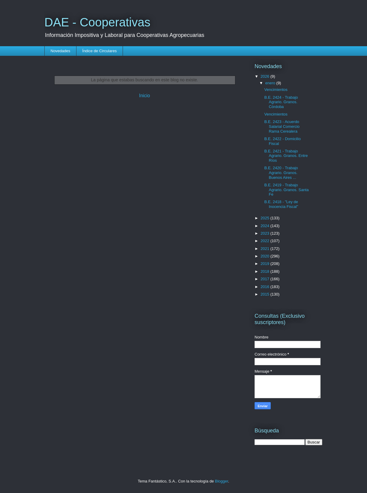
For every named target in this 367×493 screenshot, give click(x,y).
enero (270, 83)
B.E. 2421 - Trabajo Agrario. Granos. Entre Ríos (286, 156)
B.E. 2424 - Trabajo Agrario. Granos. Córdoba (281, 102)
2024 (265, 226)
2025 (265, 218)
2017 (265, 279)
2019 (265, 263)
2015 (265, 294)
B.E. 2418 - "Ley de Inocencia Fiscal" (281, 204)
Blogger (221, 481)
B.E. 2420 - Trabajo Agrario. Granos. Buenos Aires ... (281, 172)
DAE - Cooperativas (97, 22)
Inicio (144, 95)
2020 (265, 256)
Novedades (60, 51)
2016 (265, 286)
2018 (265, 271)
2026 (265, 76)
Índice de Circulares (99, 51)
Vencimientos (275, 89)
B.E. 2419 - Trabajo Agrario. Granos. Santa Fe (286, 190)
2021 (265, 248)
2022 (265, 241)
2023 (265, 233)
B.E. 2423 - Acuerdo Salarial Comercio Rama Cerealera (282, 126)
